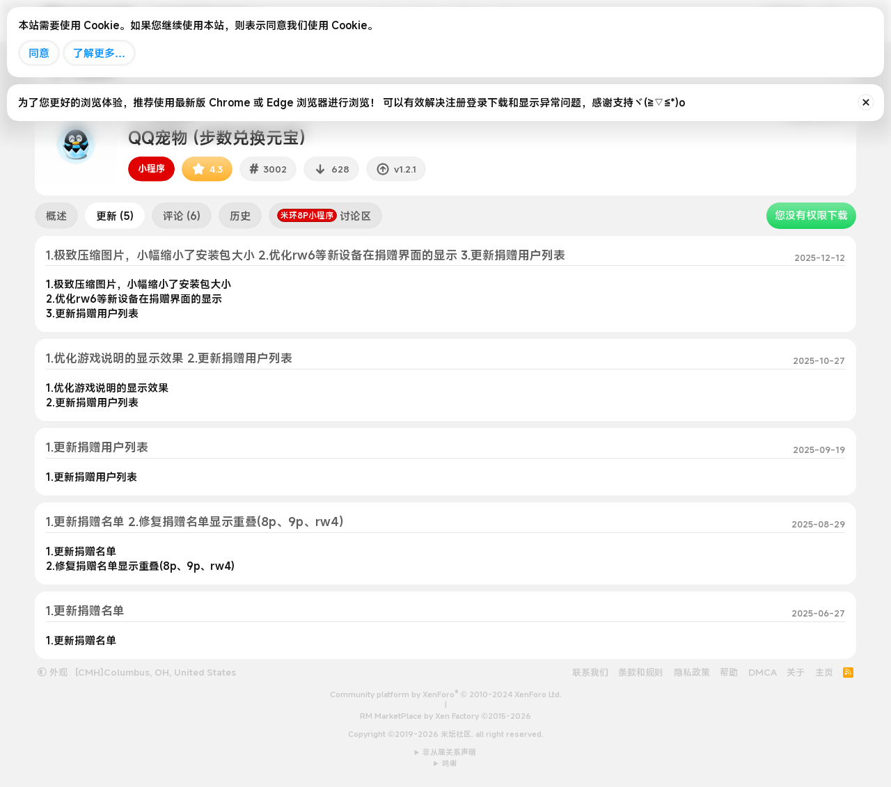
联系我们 (590, 672)
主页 (824, 672)
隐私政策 (692, 672)
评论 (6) (181, 216)
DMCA (762, 672)
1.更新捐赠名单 (85, 611)
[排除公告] (866, 102)
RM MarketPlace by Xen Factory (445, 716)
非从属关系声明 (449, 752)
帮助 (729, 672)
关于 (796, 672)
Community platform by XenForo (446, 694)
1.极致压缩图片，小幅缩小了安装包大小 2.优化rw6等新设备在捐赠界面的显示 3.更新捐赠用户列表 (305, 255)
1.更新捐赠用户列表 (97, 447)
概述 (56, 216)
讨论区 (324, 216)
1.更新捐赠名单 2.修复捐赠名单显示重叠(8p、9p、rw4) (194, 522)
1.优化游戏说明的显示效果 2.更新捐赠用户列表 (169, 358)
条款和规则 (640, 672)
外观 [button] (53, 672)
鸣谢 (449, 763)
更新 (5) (115, 216)
